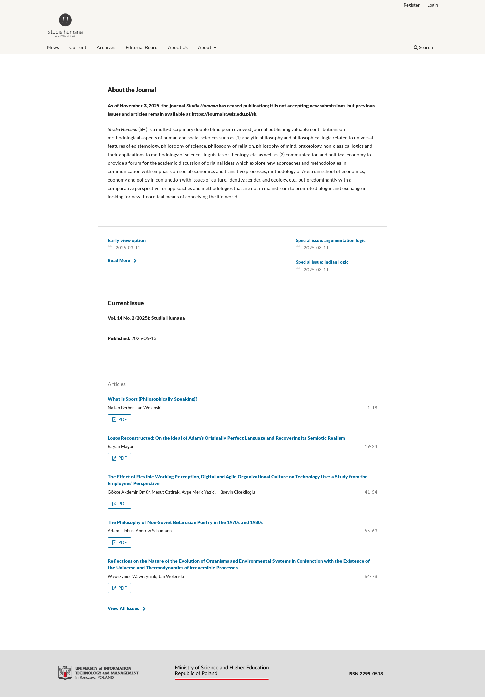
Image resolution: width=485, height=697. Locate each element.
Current (77, 47)
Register (411, 5)
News (53, 47)
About (205, 47)
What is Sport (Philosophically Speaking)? (152, 399)
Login (432, 5)
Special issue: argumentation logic (330, 240)
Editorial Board (142, 47)
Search (423, 47)
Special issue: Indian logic (322, 262)
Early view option (127, 240)
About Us (178, 47)
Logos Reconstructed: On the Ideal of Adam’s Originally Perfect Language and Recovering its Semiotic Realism (226, 438)
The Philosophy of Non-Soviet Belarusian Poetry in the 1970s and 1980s (185, 522)
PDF (122, 419)
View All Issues (123, 608)
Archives (106, 47)
